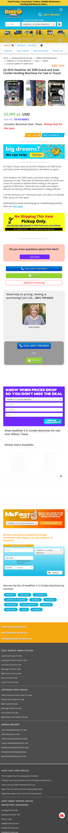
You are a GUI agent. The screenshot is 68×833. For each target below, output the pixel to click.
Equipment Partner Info (10, 816)
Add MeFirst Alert (50, 524)
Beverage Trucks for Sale (11, 670)
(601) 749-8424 (44, 298)
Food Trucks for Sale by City (13, 627)
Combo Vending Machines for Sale (14, 744)
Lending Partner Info (9, 811)
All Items (21, 45)
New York (11, 611)
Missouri (46, 606)
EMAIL (34, 275)
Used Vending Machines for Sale (14, 731)
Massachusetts (29, 606)
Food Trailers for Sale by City (14, 633)
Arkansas (24, 596)
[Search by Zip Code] (59, 24)
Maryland (11, 606)
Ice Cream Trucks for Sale (11, 666)
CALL (34, 268)
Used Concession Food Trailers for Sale (16, 696)
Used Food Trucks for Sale (11, 657)
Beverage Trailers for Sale (11, 709)
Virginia (36, 611)
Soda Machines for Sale (10, 735)
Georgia (35, 601)
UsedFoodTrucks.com (9, 829)
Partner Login (6, 820)
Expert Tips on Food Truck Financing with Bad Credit (21, 790)
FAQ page (18, 206)
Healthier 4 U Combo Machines (38, 24)
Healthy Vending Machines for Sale (15, 748)
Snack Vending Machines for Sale (14, 740)
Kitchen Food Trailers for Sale (12, 700)
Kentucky (50, 601)
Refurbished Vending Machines (13, 753)
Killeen (15, 434)
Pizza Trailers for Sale (9, 714)
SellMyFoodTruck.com (10, 824)
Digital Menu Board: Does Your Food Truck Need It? (21, 795)
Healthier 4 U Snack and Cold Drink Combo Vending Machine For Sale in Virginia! (48, 477)
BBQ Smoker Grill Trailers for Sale (14, 718)
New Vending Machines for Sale (13, 757)
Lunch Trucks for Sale (9, 683)
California (40, 596)
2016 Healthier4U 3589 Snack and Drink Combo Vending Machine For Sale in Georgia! (18, 477)
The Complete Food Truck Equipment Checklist (19, 777)
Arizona (10, 596)
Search (53, 574)
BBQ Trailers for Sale (9, 705)
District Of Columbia (16, 601)
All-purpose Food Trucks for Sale (14, 661)
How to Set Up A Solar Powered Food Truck (18, 786)
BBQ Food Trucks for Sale (11, 674)
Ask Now (34, 256)
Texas (24, 434)
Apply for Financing (34, 282)
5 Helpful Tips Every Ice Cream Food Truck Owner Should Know (26, 781)
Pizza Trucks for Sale (9, 679)
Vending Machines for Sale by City (16, 639)
